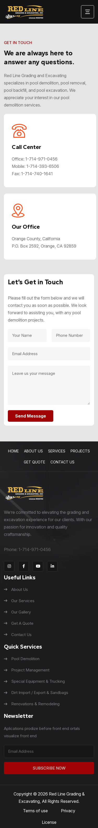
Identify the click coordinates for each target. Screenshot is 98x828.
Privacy (68, 810)
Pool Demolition (21, 658)
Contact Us (62, 462)
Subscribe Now (49, 768)
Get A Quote (18, 623)
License (49, 822)
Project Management (26, 669)
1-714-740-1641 (37, 173)
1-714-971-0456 (41, 159)
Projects (80, 451)
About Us (33, 451)
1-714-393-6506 (42, 166)
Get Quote (34, 462)
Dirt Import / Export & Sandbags (36, 692)
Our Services (19, 600)
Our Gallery (17, 612)
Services (56, 451)
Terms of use (35, 810)
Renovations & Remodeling (32, 703)
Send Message (30, 416)
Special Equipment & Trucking (34, 681)
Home (13, 451)
